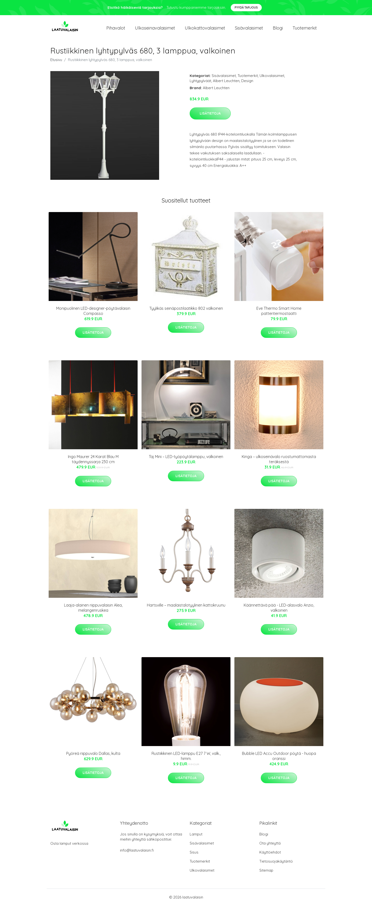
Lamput (196, 837)
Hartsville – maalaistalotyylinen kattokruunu (186, 608)
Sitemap (266, 873)
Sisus (194, 855)
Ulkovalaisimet (272, 79)
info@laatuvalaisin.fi (137, 853)
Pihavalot (115, 29)
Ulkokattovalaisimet (205, 29)
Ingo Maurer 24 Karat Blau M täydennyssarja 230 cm (93, 463)
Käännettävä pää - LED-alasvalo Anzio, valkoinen (279, 611)
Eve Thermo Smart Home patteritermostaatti (278, 314)
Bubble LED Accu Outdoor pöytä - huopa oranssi (279, 759)
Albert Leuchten (226, 84)
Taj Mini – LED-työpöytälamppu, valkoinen (186, 460)
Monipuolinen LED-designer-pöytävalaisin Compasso (93, 314)
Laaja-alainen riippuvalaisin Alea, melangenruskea (93, 611)
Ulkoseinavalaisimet (155, 29)
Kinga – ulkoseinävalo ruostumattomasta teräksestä (279, 463)
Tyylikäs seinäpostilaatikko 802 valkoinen (186, 311)
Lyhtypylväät (200, 84)
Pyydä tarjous (246, 7)
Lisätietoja (210, 117)
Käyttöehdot (270, 855)
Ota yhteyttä (270, 846)
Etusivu (56, 63)
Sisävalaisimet (249, 29)
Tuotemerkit (305, 29)
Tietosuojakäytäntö (276, 864)
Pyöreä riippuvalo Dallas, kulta (93, 756)
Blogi (278, 29)
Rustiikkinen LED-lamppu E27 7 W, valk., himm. (186, 759)
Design (247, 84)
